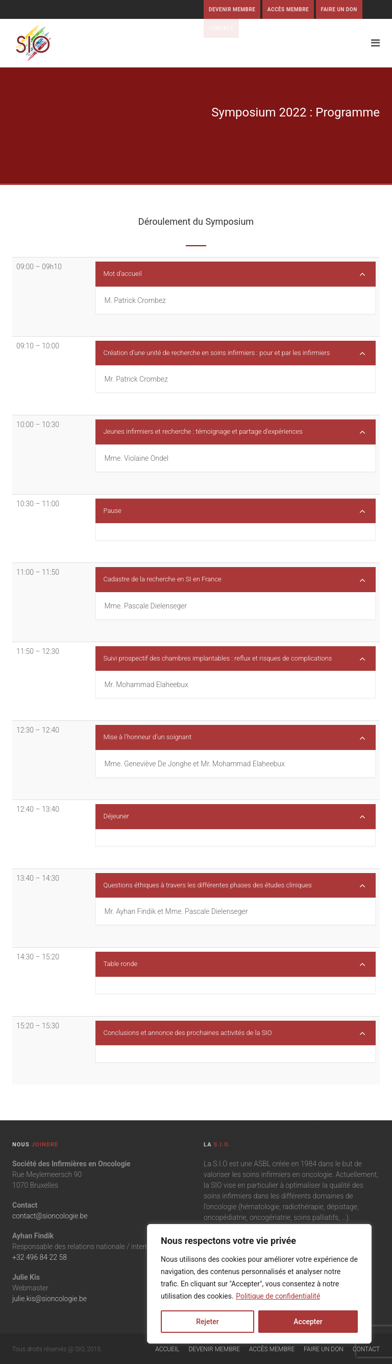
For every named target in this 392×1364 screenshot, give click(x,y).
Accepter (307, 1322)
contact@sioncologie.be (50, 1216)
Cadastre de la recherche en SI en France (234, 579)
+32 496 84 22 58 (39, 1257)
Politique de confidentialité (278, 1296)
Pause (234, 511)
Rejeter (207, 1322)
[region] (259, 1284)
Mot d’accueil (234, 274)
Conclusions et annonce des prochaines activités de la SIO (234, 1033)
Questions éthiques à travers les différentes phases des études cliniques (234, 885)
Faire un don (339, 9)
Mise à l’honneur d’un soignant (234, 737)
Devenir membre (232, 9)
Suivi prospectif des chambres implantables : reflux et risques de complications (234, 659)
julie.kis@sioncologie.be (49, 1299)
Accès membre (288, 9)
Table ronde (234, 964)
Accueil (167, 1349)
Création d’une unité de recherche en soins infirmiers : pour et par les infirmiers (234, 353)
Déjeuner (234, 816)
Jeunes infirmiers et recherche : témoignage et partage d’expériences (234, 432)
